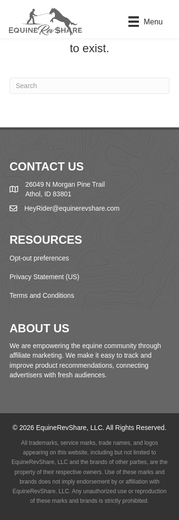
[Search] (89, 86)
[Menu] (145, 22)
